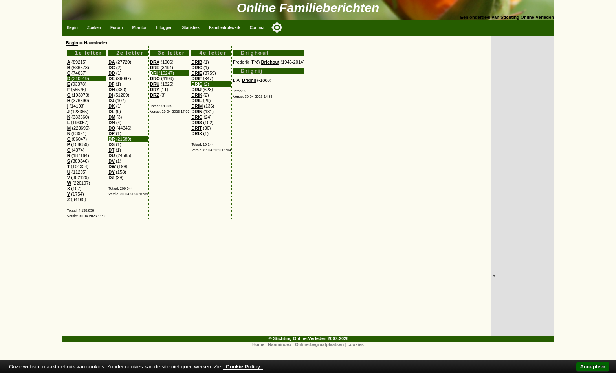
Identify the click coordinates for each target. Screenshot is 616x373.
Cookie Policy (243, 366)
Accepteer (592, 366)
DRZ (154, 95)
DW (112, 166)
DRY (154, 89)
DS (111, 144)
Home (258, 344)
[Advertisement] (276, 281)
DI (110, 95)
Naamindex (280, 344)
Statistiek (191, 28)
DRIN (196, 111)
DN (111, 122)
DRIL (196, 100)
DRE (155, 67)
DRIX (196, 133)
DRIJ (196, 89)
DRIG (196, 84)
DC (111, 67)
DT (111, 150)
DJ (111, 100)
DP (111, 133)
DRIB (196, 62)
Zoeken (94, 28)
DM (111, 117)
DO (111, 128)
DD (111, 73)
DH (111, 89)
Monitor (139, 28)
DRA (155, 62)
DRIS (196, 122)
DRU (155, 84)
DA (111, 62)
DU (111, 155)
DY (111, 172)
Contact (257, 28)
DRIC (196, 67)
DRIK (196, 95)
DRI (154, 73)
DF (111, 84)
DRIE (196, 73)
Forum (116, 28)
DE (111, 78)
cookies (355, 344)
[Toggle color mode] (277, 27)
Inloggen (164, 28)
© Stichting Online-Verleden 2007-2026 (309, 338)
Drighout (270, 62)
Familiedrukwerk (224, 28)
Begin (72, 28)
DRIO (196, 117)
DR (111, 139)
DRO (155, 78)
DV (111, 161)
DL (111, 111)
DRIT (196, 128)
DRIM (197, 106)
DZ (111, 177)
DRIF (196, 78)
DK (111, 106)
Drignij (249, 80)
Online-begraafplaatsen (319, 344)
